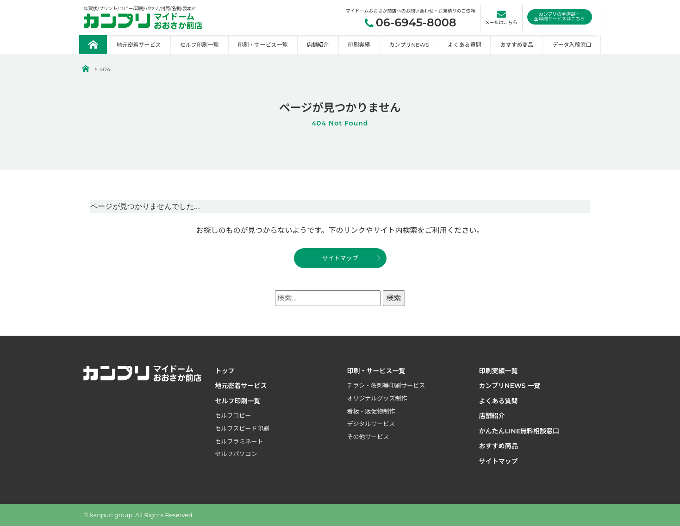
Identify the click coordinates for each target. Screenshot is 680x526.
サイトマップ (340, 258)
